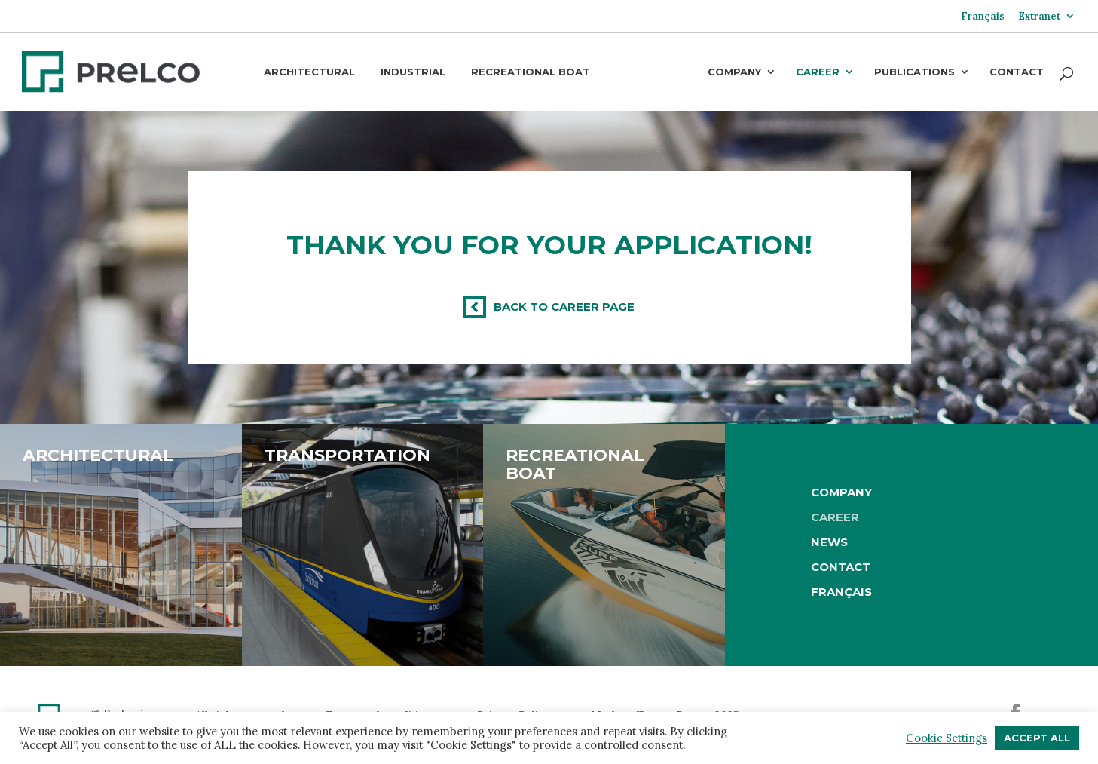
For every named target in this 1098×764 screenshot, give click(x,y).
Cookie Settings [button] (946, 738)
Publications (914, 72)
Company (734, 72)
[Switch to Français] (983, 21)
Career (818, 72)
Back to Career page (564, 306)
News (829, 542)
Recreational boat (530, 72)
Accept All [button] (1037, 738)
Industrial (413, 72)
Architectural (309, 72)
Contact (1016, 72)
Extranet (1039, 17)
